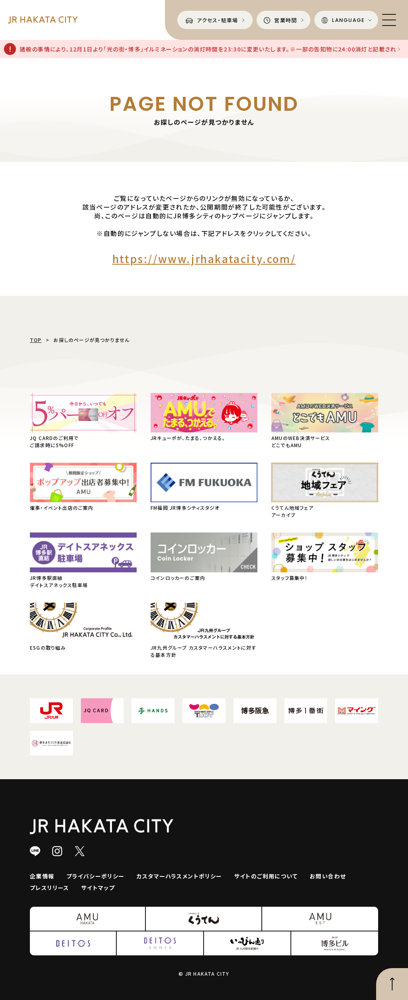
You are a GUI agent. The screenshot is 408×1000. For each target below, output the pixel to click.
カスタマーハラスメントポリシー (179, 876)
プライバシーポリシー (96, 876)
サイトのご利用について (266, 876)
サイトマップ (98, 888)
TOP (36, 339)
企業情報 (42, 876)
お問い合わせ (328, 876)
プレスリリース (49, 888)
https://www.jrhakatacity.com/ (204, 258)
